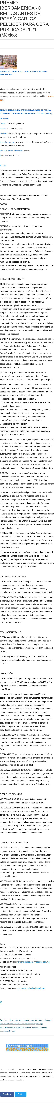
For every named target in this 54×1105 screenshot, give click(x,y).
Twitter (20, 1094)
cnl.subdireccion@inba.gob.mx (31, 988)
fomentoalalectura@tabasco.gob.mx (33, 962)
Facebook (7, 1094)
